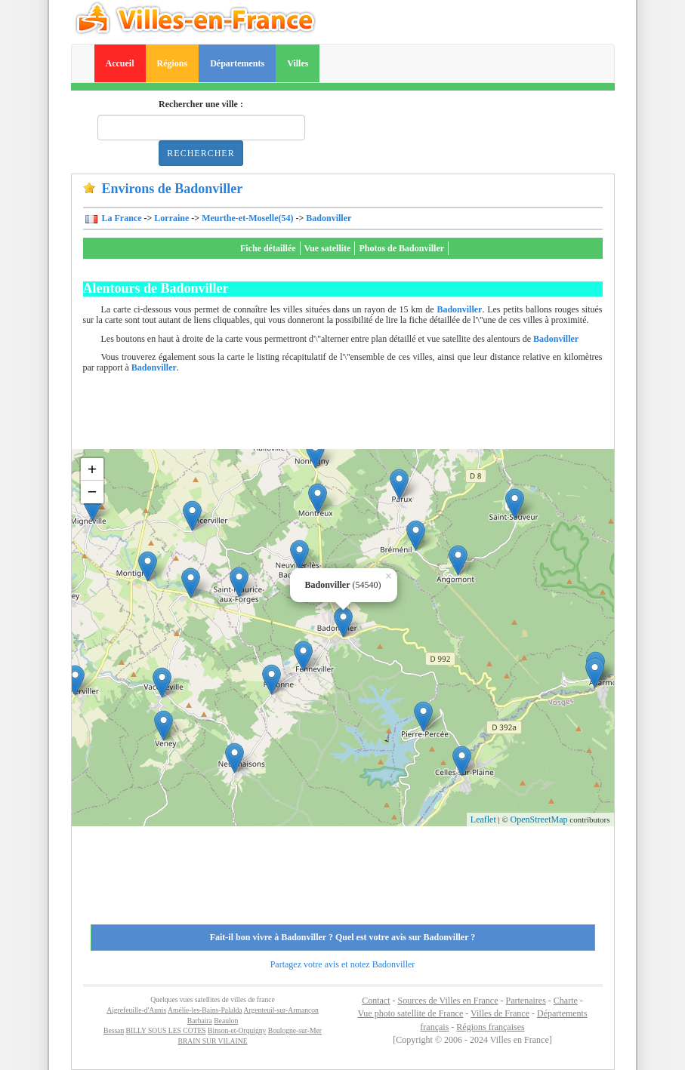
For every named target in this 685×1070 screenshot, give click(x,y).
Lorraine (171, 218)
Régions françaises (490, 1027)
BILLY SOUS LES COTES (166, 1030)
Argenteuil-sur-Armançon (281, 1010)
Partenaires (526, 1000)
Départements (237, 63)
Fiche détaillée (268, 248)
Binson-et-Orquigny (237, 1030)
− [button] (92, 491)
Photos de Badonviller (401, 248)
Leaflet (483, 819)
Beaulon (226, 1020)
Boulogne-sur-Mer (295, 1030)
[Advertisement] (358, 415)
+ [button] (92, 469)
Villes (297, 63)
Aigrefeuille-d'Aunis (136, 1010)
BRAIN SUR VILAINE (212, 1041)
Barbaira (199, 1020)
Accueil (120, 63)
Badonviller (328, 218)
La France (121, 218)
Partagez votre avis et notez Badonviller (342, 964)
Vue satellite (327, 248)
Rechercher (200, 153)
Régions (172, 63)
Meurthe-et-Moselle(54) (247, 218)
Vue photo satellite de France (410, 1013)
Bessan (113, 1030)
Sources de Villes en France (447, 1000)
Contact (376, 1000)
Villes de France (500, 1013)
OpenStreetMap (539, 819)
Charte (566, 1000)
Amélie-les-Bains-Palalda (205, 1010)
